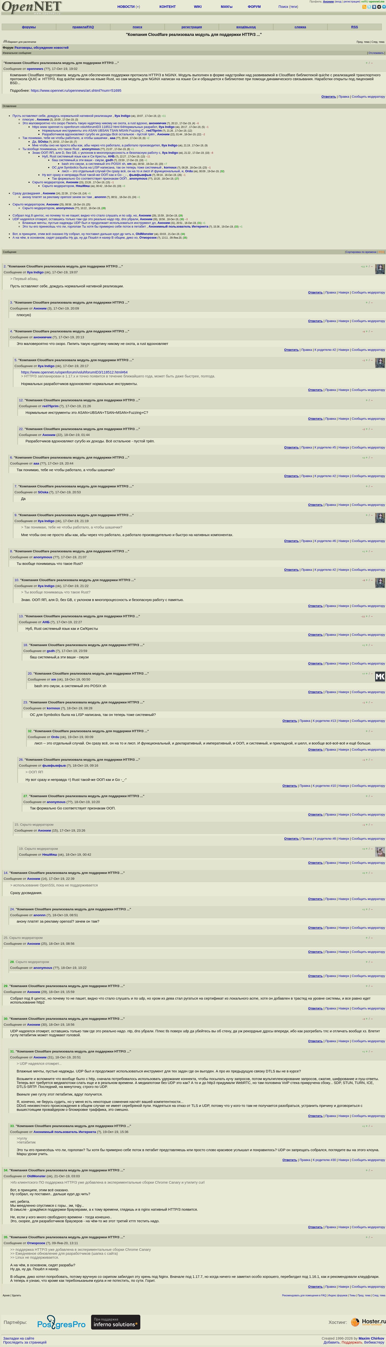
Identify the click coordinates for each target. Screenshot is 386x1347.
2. (5, 266)
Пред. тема (364, 1295)
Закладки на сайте (18, 1338)
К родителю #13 (324, 721)
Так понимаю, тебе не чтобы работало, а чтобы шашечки (65, 138)
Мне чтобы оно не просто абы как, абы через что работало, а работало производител (96, 145)
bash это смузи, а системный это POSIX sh (93, 164)
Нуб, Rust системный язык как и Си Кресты (74, 156)
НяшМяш (83, 186)
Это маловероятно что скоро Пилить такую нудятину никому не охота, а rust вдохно (84, 123)
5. (16, 360)
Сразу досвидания (27, 193)
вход (338, 1)
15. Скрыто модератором (34, 824)
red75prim (154, 130)
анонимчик (157, 123)
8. (12, 551)
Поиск (283, 7)
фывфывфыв (140, 175)
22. (22, 429)
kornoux (170, 167)
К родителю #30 (324, 1160)
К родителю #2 (325, 350)
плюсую (28, 119)
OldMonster (144, 234)
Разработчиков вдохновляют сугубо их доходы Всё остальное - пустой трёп (98, 134)
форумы (29, 27)
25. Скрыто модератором (23, 938)
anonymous (91, 149)
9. (16, 515)
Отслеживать (376, 53)
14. (6, 873)
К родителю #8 (325, 838)
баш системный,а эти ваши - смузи (78, 160)
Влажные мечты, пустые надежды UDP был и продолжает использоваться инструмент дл (89, 223)
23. (26, 702)
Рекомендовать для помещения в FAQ (304, 1295)
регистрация (352, 1)
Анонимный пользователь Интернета (178, 226)
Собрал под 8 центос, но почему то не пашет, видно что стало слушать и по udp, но (75, 215)
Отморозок (148, 237)
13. (22, 616)
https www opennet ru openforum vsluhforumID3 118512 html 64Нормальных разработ (94, 127)
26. (22, 759)
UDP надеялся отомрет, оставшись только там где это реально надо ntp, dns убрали (75, 219)
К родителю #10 (324, 786)
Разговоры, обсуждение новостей (42, 47)
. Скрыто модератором (29, 962)
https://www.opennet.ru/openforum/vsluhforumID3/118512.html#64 (74, 372)
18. (26, 645)
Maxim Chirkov (371, 1338)
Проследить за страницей (25, 1342)
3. (12, 302)
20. (30, 673)
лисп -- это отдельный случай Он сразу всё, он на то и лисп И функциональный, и (122, 171)
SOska (43, 141)
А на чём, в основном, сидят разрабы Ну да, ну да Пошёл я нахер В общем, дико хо (75, 237)
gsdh (109, 160)
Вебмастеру (374, 1342)
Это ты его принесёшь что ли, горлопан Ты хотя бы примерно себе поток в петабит (84, 226)
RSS (354, 27)
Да (34, 141)
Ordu (189, 171)
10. (17, 580)
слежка (300, 27)
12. (22, 400)
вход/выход (246, 27)
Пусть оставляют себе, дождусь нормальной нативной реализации (63, 116)
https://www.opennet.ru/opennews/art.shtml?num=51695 (76, 91)
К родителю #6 (325, 541)
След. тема (378, 1295)
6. (12, 457)
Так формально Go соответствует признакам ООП (90, 178)
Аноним (43, 119)
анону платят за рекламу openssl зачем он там (57, 197)
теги (293, 7)
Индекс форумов (337, 1295)
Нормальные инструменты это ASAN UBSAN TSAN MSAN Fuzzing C (93, 130)
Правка (343, 96)
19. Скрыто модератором (38, 849)
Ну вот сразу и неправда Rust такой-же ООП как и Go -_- (84, 175)
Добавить (332, 1342)
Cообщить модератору (368, 96)
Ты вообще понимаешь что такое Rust (51, 149)
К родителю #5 (325, 447)
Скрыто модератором (48, 182)
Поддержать (352, 1342)
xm (129, 164)
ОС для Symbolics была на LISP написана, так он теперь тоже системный (107, 167)
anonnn (100, 197)
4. (12, 331)
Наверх (343, 292)
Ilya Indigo (122, 116)
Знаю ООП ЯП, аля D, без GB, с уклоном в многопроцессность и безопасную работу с (96, 153)
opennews (35, 69)
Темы (352, 1295)
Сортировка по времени (361, 251)
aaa (112, 138)
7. (16, 486)
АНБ (111, 156)
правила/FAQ (83, 27)
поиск (137, 27)
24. (13, 909)
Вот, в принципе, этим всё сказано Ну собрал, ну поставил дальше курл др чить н (73, 234)
